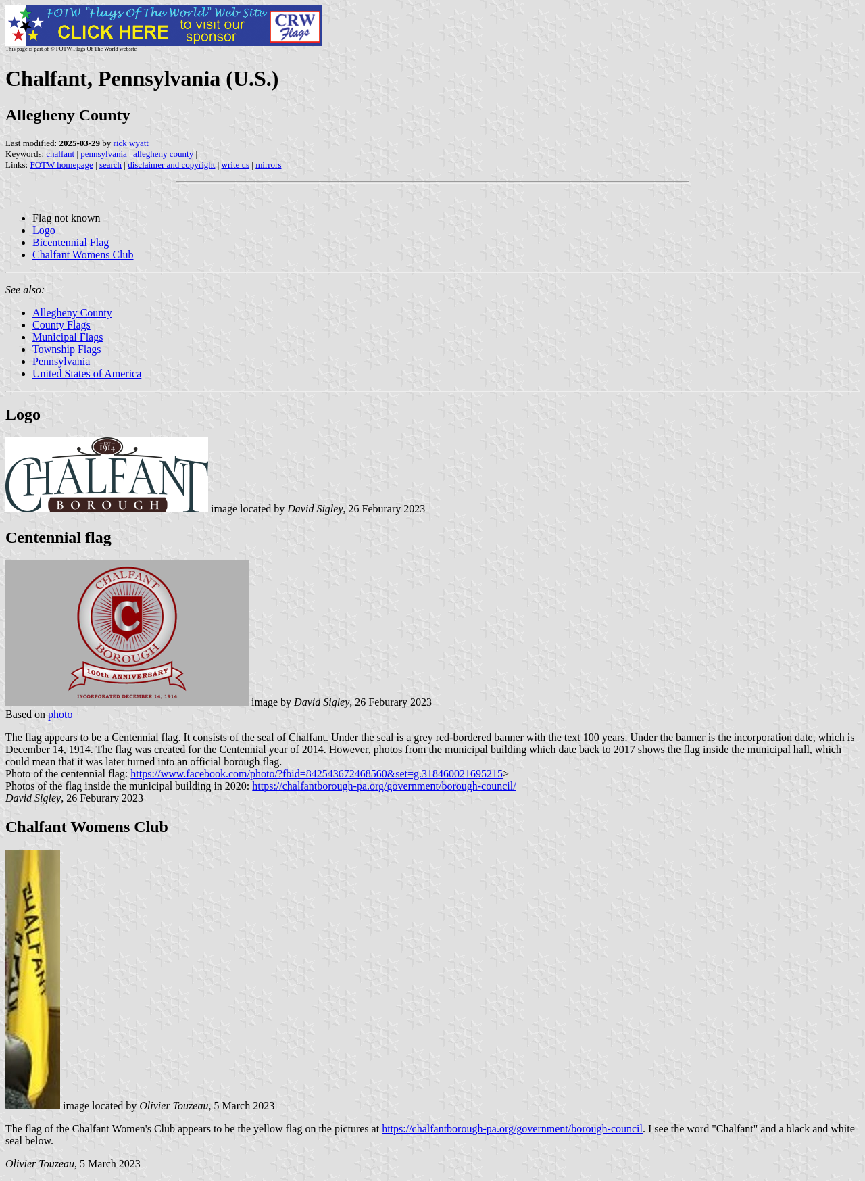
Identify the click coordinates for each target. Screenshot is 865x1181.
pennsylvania (103, 154)
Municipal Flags (67, 337)
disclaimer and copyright (171, 165)
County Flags (61, 325)
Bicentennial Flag (70, 242)
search (110, 165)
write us (236, 165)
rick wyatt (131, 143)
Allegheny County (72, 312)
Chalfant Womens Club (83, 254)
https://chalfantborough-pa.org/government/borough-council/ (384, 786)
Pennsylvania (61, 361)
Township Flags (66, 349)
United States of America (86, 373)
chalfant (60, 154)
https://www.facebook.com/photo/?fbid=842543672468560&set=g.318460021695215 (316, 773)
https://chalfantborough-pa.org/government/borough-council (512, 1128)
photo (60, 714)
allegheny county (163, 154)
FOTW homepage (61, 165)
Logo (43, 230)
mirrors (268, 165)
